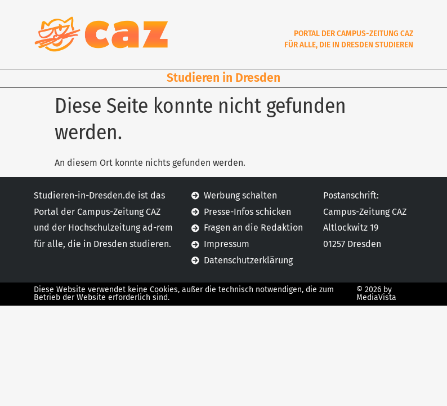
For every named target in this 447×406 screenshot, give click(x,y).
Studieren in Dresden (223, 77)
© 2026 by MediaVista (376, 293)
